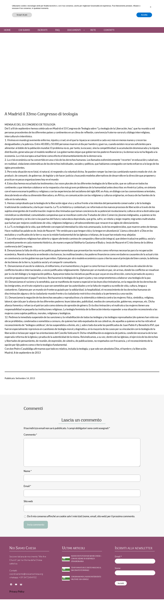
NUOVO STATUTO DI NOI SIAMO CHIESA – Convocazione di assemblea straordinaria (86, 559)
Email (27, 486)
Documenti (74, 30)
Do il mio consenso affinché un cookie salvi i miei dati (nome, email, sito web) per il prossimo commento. (81, 516)
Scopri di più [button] (22, 597)
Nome (28, 471)
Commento (30, 434)
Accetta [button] (144, 597)
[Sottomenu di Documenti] (84, 30)
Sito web (28, 501)
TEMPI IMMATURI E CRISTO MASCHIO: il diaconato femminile (86, 569)
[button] (150, 589)
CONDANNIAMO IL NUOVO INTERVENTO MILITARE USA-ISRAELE (86, 578)
